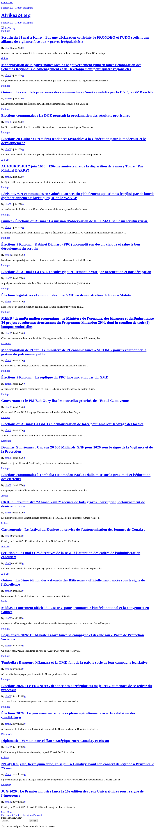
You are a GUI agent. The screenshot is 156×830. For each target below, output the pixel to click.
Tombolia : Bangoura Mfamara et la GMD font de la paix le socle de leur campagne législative (74, 662)
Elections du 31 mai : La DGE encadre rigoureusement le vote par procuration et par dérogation (76, 272)
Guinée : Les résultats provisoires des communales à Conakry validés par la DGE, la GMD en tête (77, 92)
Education (6, 784)
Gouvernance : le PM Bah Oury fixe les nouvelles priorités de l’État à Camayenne (65, 401)
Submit (33, 821)
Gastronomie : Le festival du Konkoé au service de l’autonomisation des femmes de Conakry (73, 529)
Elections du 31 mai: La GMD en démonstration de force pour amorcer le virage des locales (72, 424)
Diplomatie (6, 734)
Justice (4, 495)
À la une (5, 159)
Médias (4, 601)
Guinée (4, 58)
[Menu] (2, 26)
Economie (6, 343)
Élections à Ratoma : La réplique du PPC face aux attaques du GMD (54, 377)
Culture (5, 523)
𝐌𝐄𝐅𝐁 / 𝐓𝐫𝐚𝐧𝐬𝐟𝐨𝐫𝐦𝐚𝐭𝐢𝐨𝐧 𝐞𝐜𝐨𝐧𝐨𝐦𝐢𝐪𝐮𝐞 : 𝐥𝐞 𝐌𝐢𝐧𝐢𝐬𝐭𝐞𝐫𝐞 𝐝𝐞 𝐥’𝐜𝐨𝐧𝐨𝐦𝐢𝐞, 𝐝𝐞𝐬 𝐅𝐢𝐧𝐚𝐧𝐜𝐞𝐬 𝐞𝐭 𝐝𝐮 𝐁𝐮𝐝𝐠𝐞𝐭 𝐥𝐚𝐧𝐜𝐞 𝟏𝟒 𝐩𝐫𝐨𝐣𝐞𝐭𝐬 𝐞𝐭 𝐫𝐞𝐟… (77, 322)
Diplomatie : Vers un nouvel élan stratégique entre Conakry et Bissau (55, 741)
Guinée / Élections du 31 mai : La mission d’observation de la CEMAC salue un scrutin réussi (74, 221)
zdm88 (8, 48)
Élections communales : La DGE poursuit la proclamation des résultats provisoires (65, 115)
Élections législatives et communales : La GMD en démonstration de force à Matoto (66, 295)
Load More (6, 812)
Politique (5, 31)
